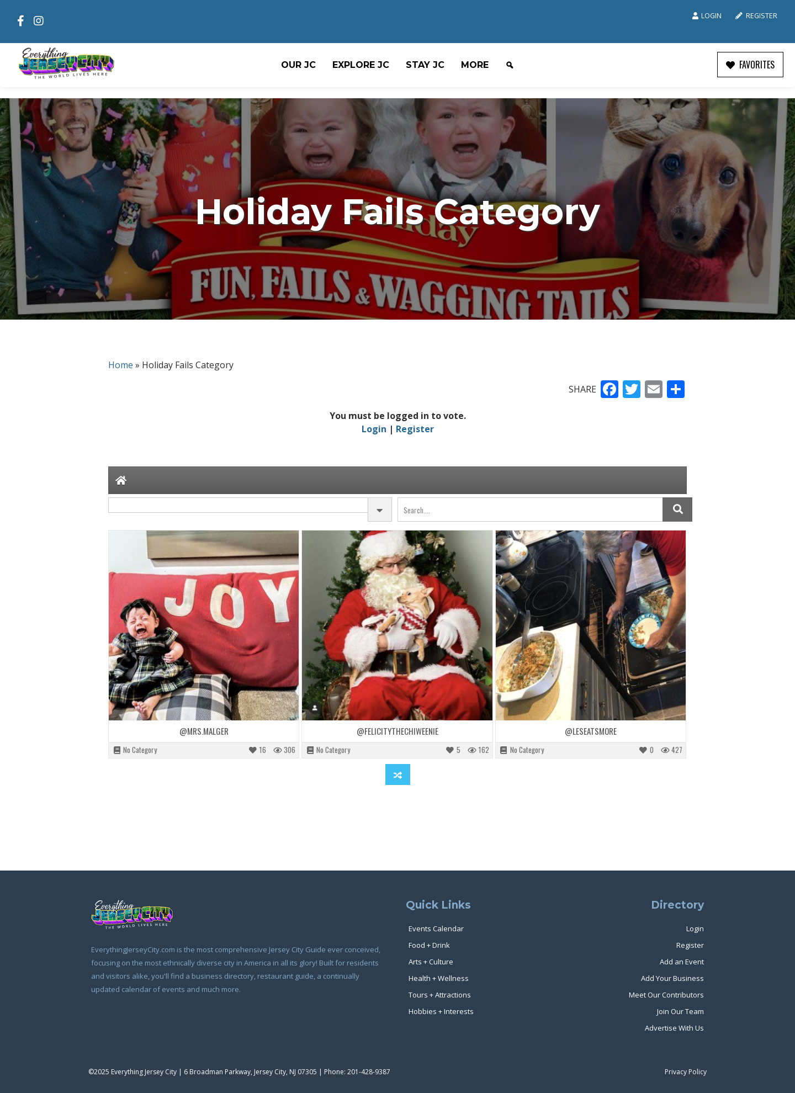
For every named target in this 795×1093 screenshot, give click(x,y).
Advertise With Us (674, 1028)
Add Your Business (672, 978)
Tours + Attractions (440, 995)
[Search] (509, 65)
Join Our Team (680, 1011)
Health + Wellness (439, 978)
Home (120, 365)
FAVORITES (750, 64)
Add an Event (682, 962)
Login (707, 15)
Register (756, 15)
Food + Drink (429, 945)
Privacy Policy (686, 1071)
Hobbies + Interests (441, 1011)
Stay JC (425, 65)
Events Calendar (436, 928)
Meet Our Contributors (666, 995)
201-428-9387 (368, 1071)
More (475, 65)
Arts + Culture (431, 962)
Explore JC (360, 65)
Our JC (298, 65)
